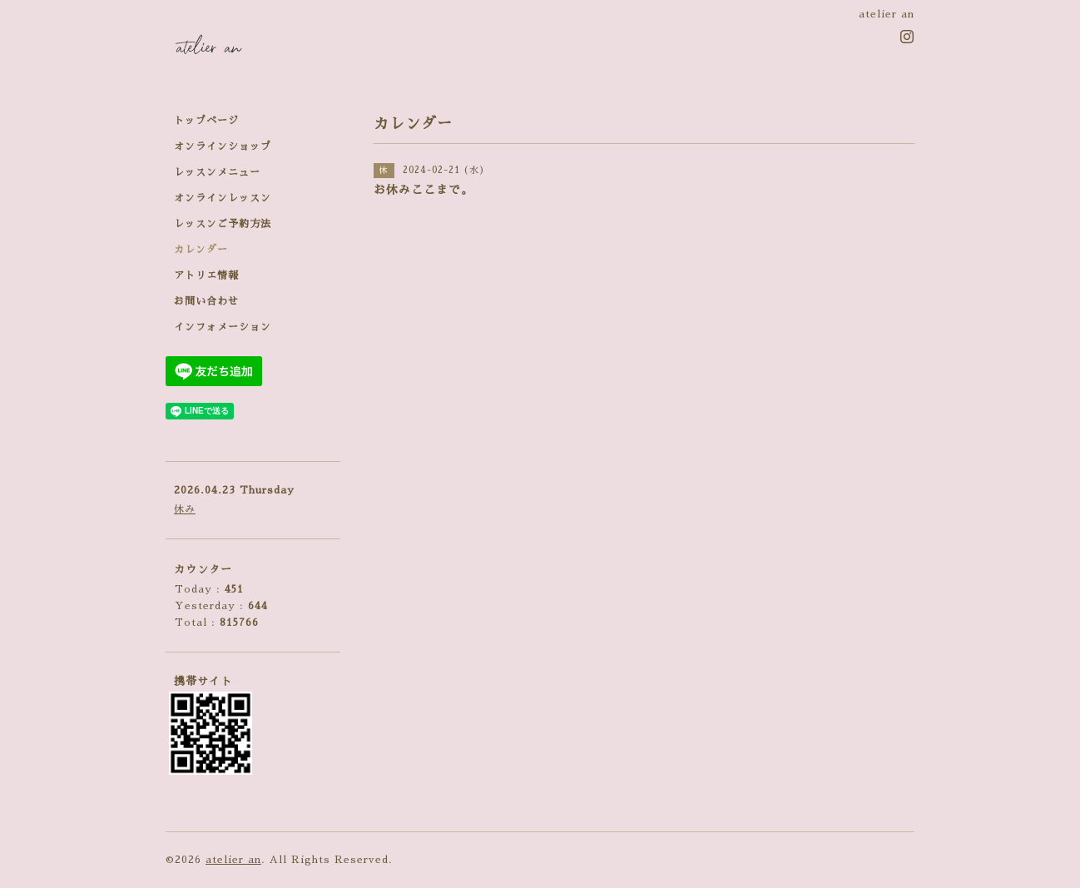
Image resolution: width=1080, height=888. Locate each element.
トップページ (206, 121)
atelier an (233, 860)
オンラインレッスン (222, 198)
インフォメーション (222, 327)
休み (185, 509)
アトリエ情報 (206, 275)
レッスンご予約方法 (222, 224)
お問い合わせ (206, 301)
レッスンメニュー (217, 172)
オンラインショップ (222, 146)
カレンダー (201, 250)
